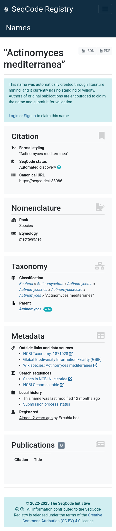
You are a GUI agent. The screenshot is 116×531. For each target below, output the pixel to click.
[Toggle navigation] (105, 9)
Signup (30, 115)
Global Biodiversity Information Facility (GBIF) (62, 359)
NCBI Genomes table (43, 385)
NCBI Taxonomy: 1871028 (48, 353)
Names (18, 27)
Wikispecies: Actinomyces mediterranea (60, 365)
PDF (104, 51)
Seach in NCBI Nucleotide (47, 379)
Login (13, 115)
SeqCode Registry (38, 9)
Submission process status (46, 404)
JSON (88, 51)
